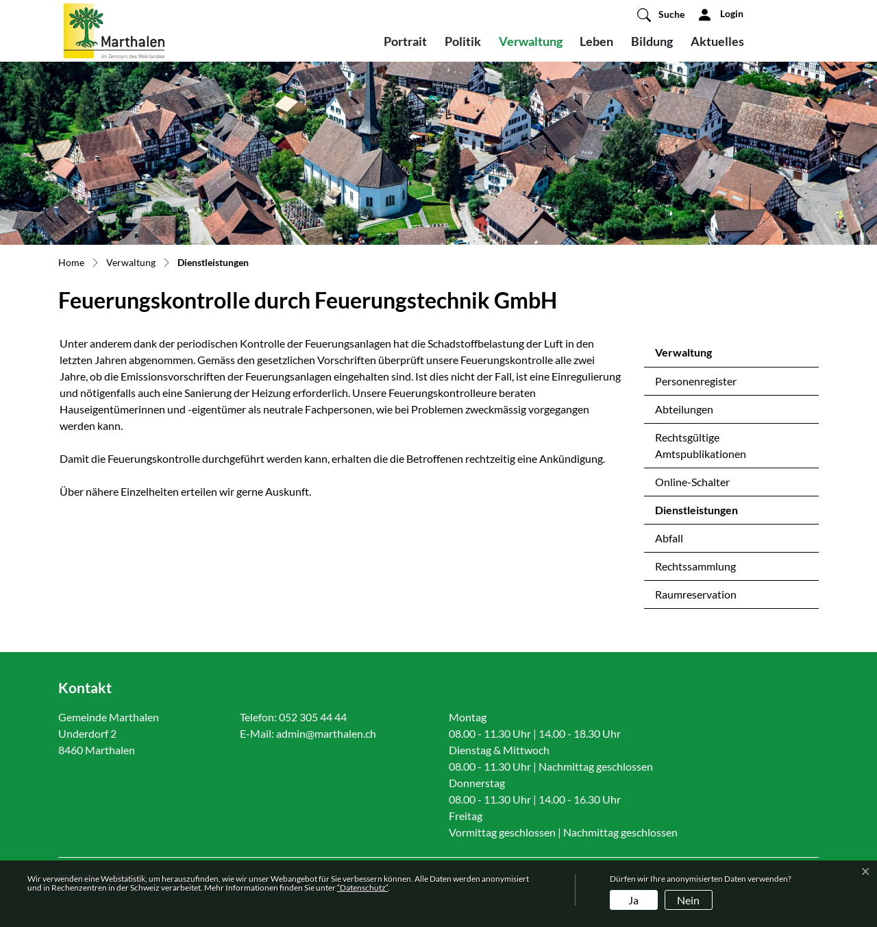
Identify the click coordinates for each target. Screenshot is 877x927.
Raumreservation (696, 594)
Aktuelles (717, 41)
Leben (596, 41)
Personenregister (696, 380)
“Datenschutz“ (362, 887)
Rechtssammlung (695, 566)
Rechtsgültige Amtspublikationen (700, 445)
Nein (688, 899)
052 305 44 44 (313, 716)
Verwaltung (531, 41)
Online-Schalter (692, 481)
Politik (463, 41)
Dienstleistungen (696, 513)
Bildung (652, 41)
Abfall (669, 537)
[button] (661, 14)
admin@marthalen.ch (326, 733)
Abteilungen (684, 409)
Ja (633, 899)
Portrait (405, 41)
